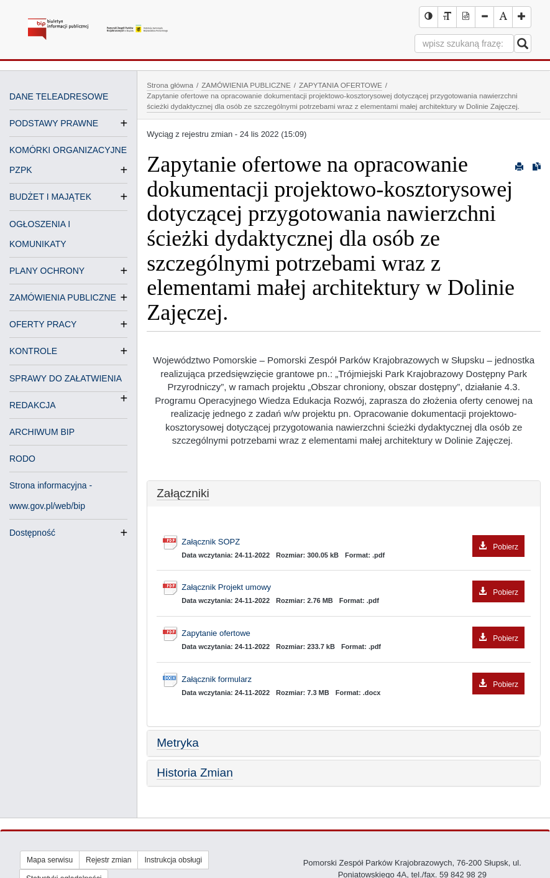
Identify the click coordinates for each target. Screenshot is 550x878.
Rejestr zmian (108, 860)
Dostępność (32, 532)
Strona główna (170, 85)
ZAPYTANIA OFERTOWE (340, 85)
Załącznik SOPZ (353, 542)
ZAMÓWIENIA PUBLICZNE (62, 297)
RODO (22, 459)
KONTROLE (33, 350)
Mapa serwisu (50, 860)
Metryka (178, 742)
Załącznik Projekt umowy (353, 588)
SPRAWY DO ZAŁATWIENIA (65, 379)
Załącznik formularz (353, 680)
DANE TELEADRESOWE (58, 96)
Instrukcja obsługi (173, 860)
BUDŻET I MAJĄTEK (50, 196)
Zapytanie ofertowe (353, 634)
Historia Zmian (194, 772)
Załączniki (183, 493)
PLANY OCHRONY (47, 270)
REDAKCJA (32, 405)
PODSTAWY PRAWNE (53, 123)
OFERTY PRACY (42, 324)
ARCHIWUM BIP (42, 432)
